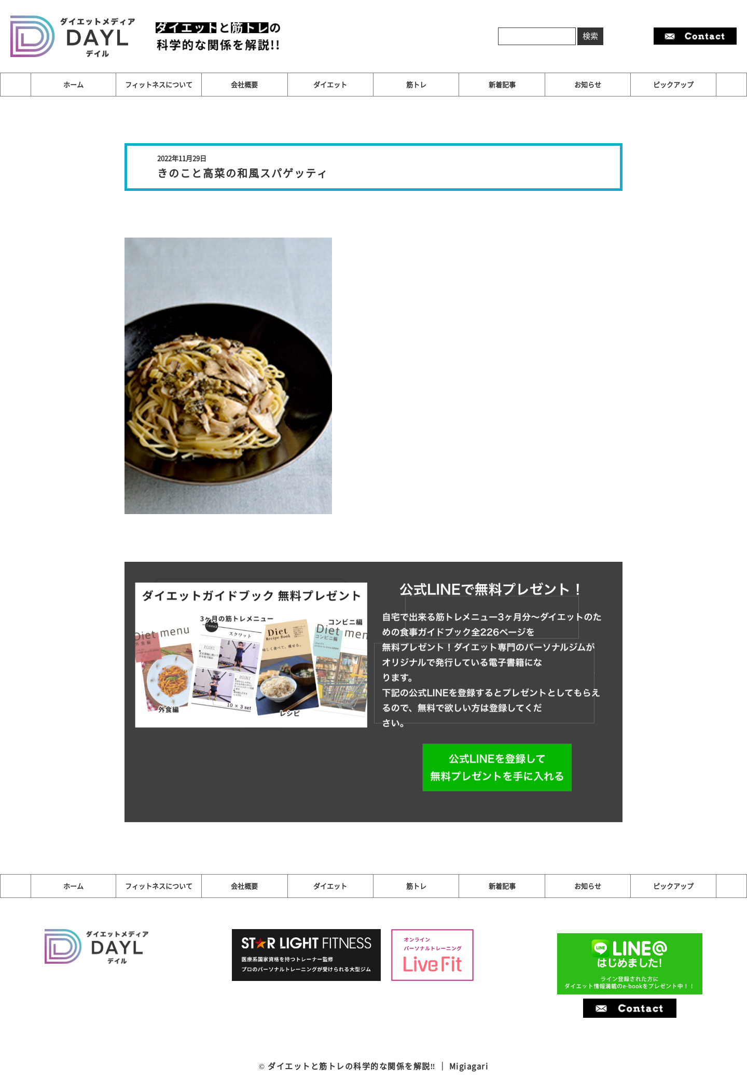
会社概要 (244, 84)
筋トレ (416, 84)
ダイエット (330, 84)
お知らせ (587, 84)
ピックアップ (673, 84)
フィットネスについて (158, 84)
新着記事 (502, 84)
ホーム (73, 84)
